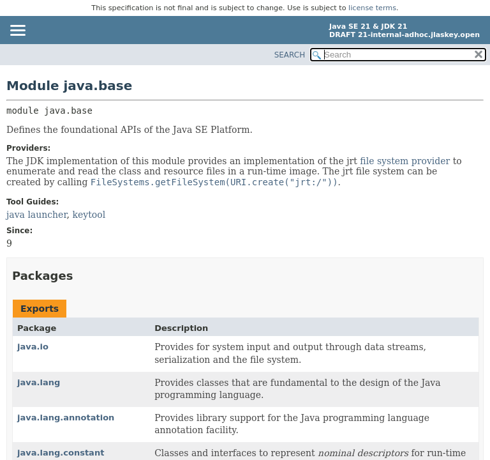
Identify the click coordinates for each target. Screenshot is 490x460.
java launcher (36, 215)
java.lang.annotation (65, 417)
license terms (372, 8)
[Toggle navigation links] (17, 31)
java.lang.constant (60, 452)
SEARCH (290, 54)
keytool (88, 215)
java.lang (38, 382)
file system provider (405, 161)
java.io (32, 346)
